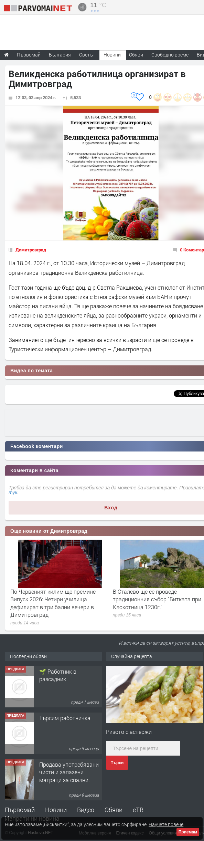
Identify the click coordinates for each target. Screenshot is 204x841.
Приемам (188, 832)
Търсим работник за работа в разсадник (65, 675)
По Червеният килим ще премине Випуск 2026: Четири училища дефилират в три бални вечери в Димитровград (53, 603)
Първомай (20, 810)
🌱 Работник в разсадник (57, 721)
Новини (112, 54)
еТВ (138, 810)
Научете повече (166, 824)
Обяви (113, 810)
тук (13, 492)
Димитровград (30, 250)
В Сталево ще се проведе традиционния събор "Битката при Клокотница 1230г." (157, 599)
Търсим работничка (64, 764)
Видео (85, 810)
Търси (117, 762)
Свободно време (170, 54)
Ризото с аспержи (129, 731)
